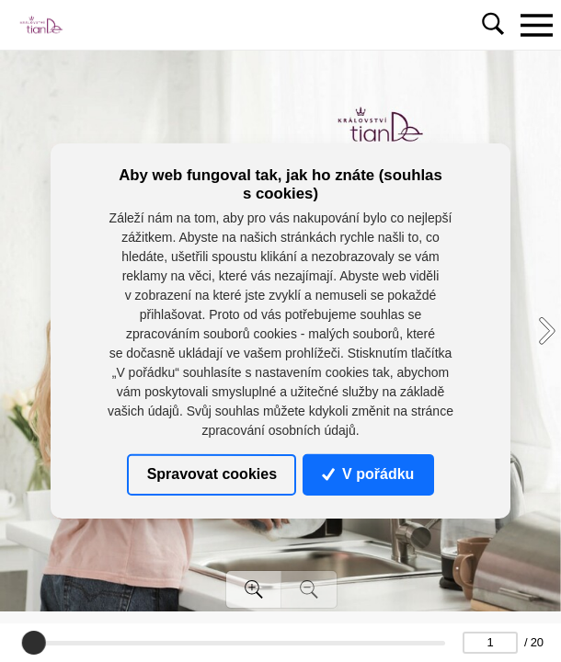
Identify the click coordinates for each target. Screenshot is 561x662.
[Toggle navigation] (536, 25)
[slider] (33, 643)
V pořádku (368, 474)
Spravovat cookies (212, 474)
